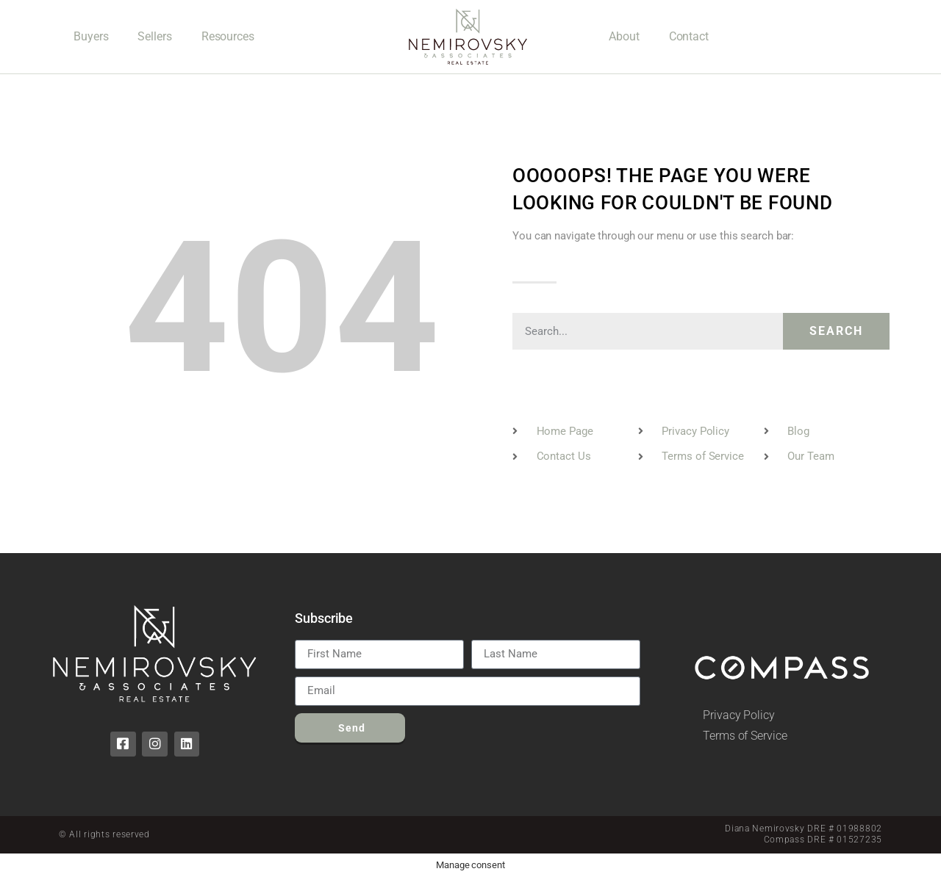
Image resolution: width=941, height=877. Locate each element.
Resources (227, 36)
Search (836, 331)
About (624, 36)
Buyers (91, 36)
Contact (689, 36)
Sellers (154, 36)
